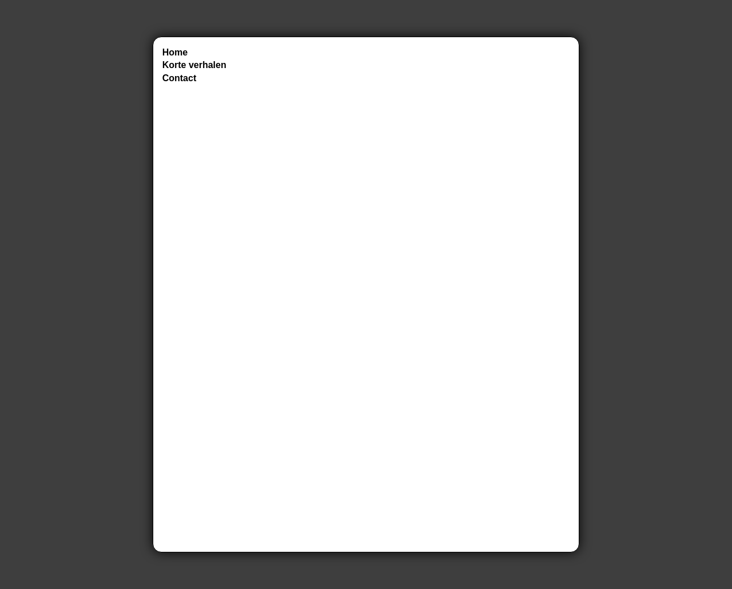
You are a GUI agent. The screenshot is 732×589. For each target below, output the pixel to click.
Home (175, 52)
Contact (179, 78)
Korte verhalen (194, 65)
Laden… (417, 294)
